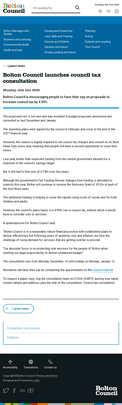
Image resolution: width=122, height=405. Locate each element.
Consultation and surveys (23, 328)
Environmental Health (16, 44)
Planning (90, 30)
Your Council (92, 46)
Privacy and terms (47, 375)
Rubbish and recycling (98, 41)
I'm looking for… (43, 8)
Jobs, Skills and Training (58, 36)
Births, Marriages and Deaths (16, 32)
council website (103, 270)
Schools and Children (56, 41)
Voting (89, 36)
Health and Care (13, 50)
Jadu (37, 380)
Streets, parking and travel (59, 52)
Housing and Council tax (58, 30)
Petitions (12, 337)
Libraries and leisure (56, 46)
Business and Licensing (17, 39)
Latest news (16, 66)
